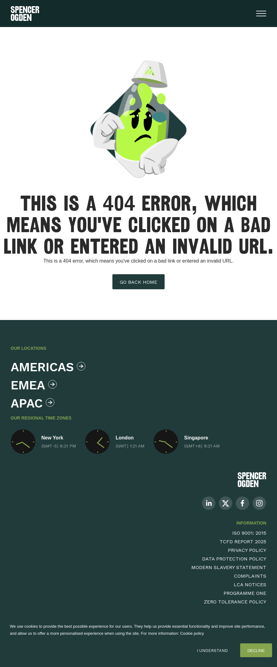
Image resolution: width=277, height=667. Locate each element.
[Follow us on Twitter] (225, 502)
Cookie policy (192, 633)
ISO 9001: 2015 (249, 533)
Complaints (250, 576)
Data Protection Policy (234, 559)
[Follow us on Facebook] (242, 502)
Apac (32, 403)
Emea (34, 385)
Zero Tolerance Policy (235, 602)
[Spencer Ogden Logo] (252, 479)
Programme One (245, 593)
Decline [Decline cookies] (256, 650)
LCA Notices (250, 584)
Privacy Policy (247, 550)
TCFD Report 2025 (243, 541)
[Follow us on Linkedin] (209, 502)
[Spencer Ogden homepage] (25, 13)
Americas (46, 367)
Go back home (138, 282)
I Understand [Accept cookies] (212, 650)
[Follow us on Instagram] (259, 502)
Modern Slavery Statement (228, 567)
